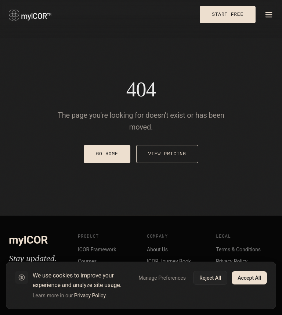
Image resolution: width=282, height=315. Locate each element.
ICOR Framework (97, 249)
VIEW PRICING (167, 154)
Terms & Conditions (238, 249)
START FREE (227, 14)
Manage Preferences (162, 278)
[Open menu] (268, 14)
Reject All (210, 278)
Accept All (249, 278)
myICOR (28, 239)
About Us (157, 249)
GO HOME (107, 154)
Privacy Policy (89, 295)
